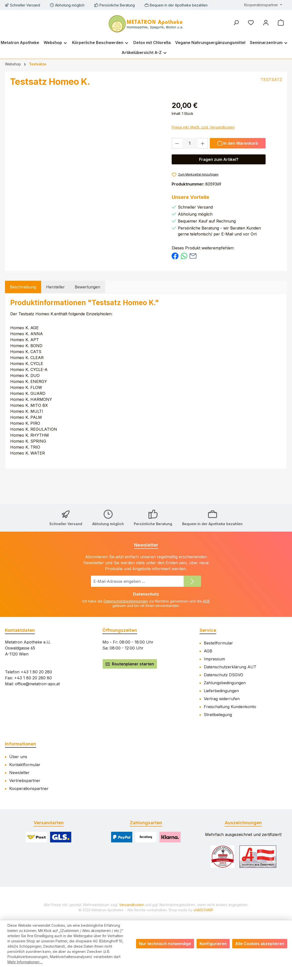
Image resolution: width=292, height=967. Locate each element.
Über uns (18, 756)
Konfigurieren (213, 943)
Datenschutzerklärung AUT (230, 666)
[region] (94, 153)
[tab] (23, 287)
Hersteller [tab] (55, 286)
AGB (206, 601)
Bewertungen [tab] (87, 286)
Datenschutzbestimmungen (126, 601)
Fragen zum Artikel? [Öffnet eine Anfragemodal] (218, 159)
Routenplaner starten (130, 663)
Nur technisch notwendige (165, 943)
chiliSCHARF (204, 910)
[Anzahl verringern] (177, 143)
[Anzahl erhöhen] (203, 143)
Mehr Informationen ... (25, 962)
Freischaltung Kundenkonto (230, 706)
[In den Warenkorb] (238, 143)
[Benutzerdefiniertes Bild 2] (257, 856)
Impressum (214, 658)
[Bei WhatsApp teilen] (184, 255)
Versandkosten (131, 905)
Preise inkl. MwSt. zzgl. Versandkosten (203, 127)
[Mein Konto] (266, 22)
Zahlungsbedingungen (225, 682)
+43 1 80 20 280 (36, 671)
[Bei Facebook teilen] (175, 255)
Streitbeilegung (218, 714)
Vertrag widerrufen (222, 698)
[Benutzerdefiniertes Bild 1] (223, 856)
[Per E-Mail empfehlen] (193, 255)
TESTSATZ (271, 79)
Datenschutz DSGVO (223, 674)
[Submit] (192, 581)
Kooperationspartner (29, 788)
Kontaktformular (24, 764)
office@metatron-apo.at (37, 683)
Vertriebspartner (24, 780)
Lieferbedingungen (221, 690)
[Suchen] (236, 22)
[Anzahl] (190, 143)
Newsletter (19, 772)
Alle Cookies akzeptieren (259, 943)
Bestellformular (218, 643)
